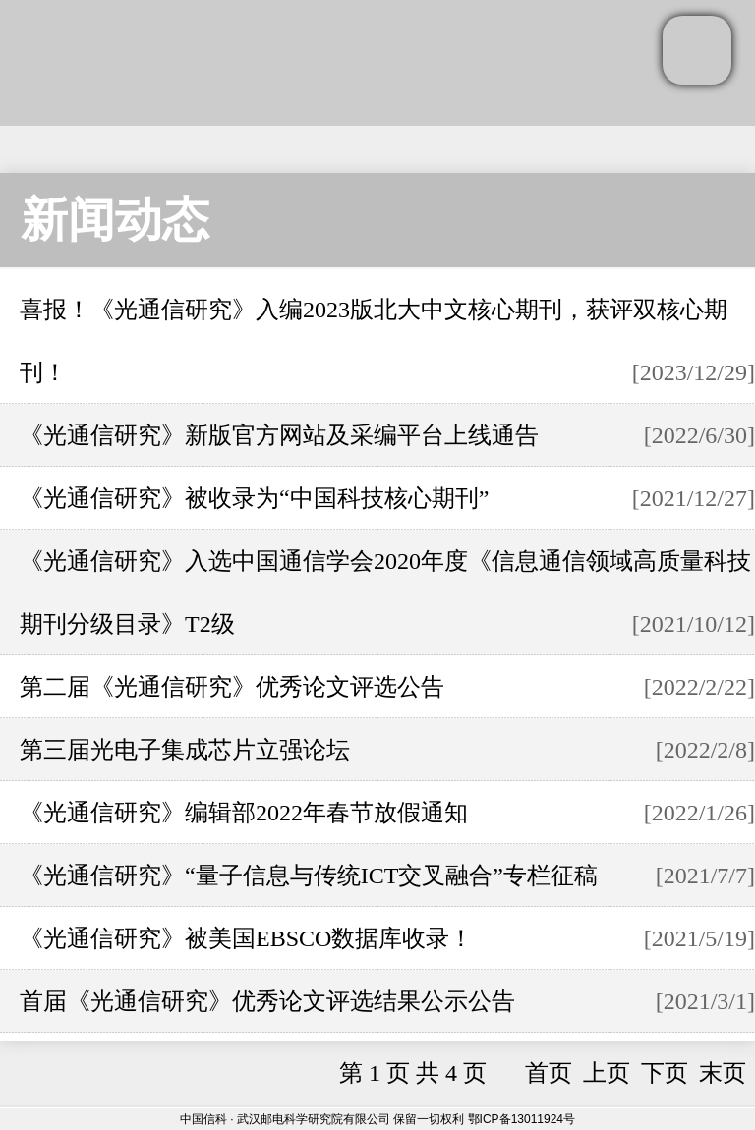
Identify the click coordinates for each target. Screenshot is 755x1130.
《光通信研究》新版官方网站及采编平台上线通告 (279, 435)
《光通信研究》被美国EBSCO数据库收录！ (246, 938)
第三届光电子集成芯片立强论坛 (185, 750)
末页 (722, 1073)
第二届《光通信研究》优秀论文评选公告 (232, 687)
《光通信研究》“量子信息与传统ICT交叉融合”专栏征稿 (309, 875)
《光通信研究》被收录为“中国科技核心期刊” (254, 498)
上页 (606, 1073)
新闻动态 (115, 220)
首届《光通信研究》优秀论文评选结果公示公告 (267, 1001)
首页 (548, 1073)
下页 (664, 1073)
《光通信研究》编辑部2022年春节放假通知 (244, 812)
